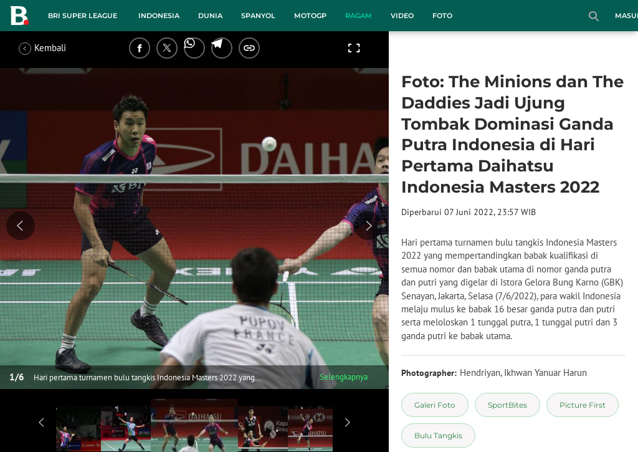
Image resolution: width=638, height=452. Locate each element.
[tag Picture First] (582, 405)
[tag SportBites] (507, 405)
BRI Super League (82, 15)
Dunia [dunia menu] (210, 15)
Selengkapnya (344, 377)
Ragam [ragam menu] (358, 15)
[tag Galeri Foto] (435, 405)
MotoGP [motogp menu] (310, 15)
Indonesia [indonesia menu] (158, 15)
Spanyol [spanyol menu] (258, 15)
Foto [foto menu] (442, 15)
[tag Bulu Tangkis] (438, 435)
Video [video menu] (402, 15)
